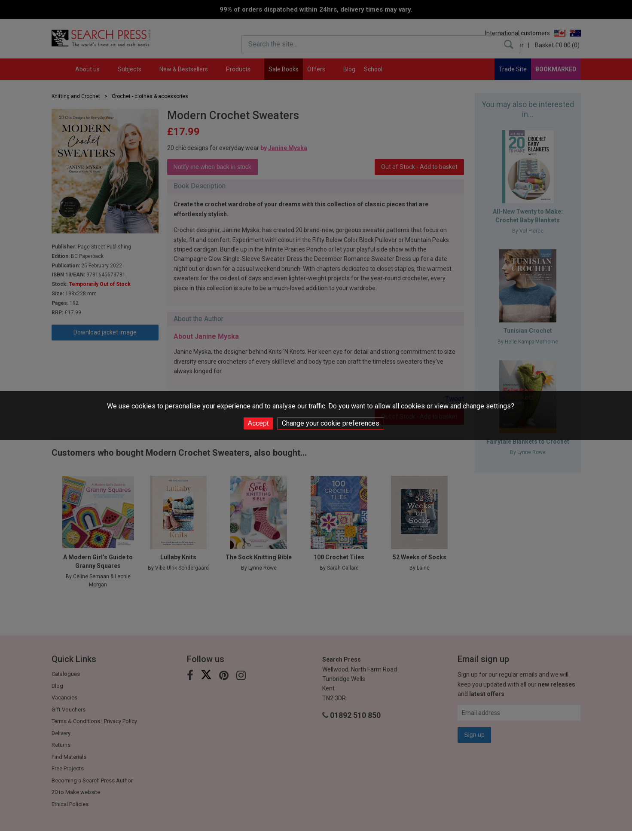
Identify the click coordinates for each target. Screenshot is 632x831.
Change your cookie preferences (330, 423)
